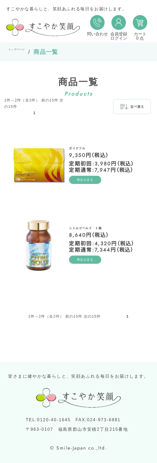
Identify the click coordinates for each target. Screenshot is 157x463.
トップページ (27, 52)
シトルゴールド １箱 (104, 223)
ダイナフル (87, 143)
